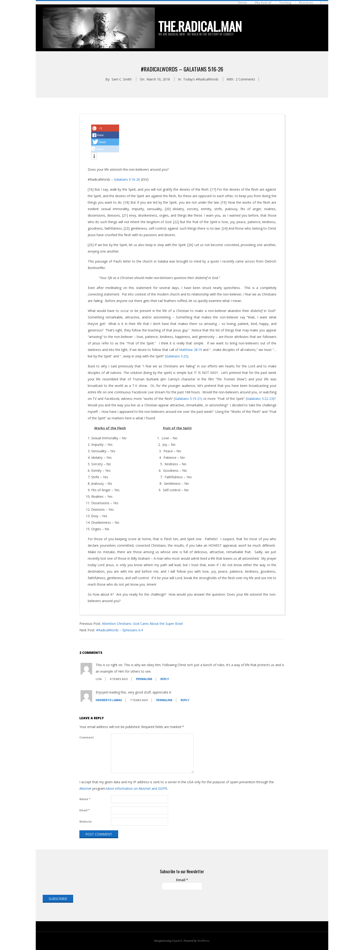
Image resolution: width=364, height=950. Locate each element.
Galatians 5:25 (176, 356)
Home (243, 3)
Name (85, 799)
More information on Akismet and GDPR (136, 788)
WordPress (203, 940)
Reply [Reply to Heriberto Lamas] (185, 700)
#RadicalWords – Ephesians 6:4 (119, 630)
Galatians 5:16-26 (127, 179)
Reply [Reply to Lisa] (164, 679)
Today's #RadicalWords (200, 79)
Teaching (285, 3)
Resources (306, 3)
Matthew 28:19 (190, 349)
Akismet (85, 788)
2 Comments (245, 79)
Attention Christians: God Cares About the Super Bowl (142, 623)
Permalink (144, 679)
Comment (86, 737)
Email (84, 810)
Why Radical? (263, 3)
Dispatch (177, 940)
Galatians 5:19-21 (188, 398)
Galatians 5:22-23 (260, 398)
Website (85, 822)
